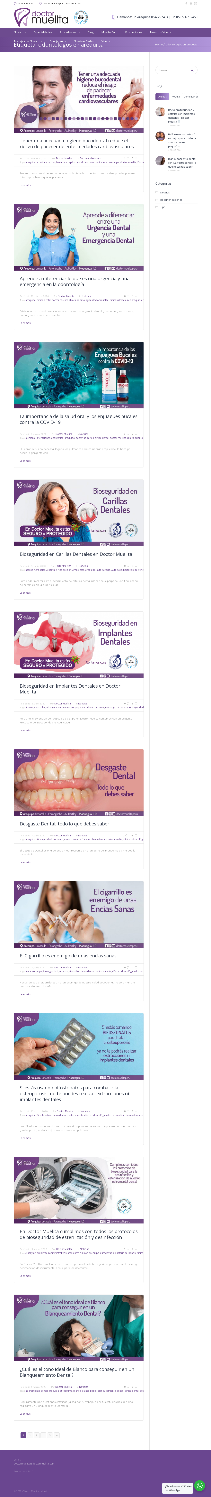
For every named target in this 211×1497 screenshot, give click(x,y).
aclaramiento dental (36, 1390)
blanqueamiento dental (111, 1390)
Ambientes (78, 570)
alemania (30, 438)
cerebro (63, 971)
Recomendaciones (90, 158)
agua (28, 971)
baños (132, 1253)
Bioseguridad (136, 707)
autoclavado (103, 570)
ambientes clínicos (77, 1253)
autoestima (66, 1390)
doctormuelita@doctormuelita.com (62, 3)
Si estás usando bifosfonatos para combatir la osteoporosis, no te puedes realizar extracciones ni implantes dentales (74, 1093)
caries (90, 438)
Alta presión (64, 570)
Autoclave (116, 570)
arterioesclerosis (46, 162)
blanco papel (89, 1390)
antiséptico (57, 438)
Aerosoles (39, 570)
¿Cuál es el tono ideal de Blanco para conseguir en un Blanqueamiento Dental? (77, 1372)
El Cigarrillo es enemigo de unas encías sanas (68, 955)
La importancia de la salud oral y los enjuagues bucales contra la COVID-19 (78, 419)
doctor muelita (128, 162)
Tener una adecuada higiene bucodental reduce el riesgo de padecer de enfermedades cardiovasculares (77, 143)
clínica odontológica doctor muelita (89, 300)
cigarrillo (74, 971)
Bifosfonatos (44, 1115)
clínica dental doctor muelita (52, 300)
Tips (162, 207)
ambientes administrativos (51, 1253)
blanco (77, 1390)
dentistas (89, 162)
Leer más (25, 185)
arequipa (30, 162)
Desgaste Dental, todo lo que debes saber (64, 823)
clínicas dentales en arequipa (126, 300)
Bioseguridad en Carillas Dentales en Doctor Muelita (76, 554)
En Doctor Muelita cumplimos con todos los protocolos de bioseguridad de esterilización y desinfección (79, 1234)
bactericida (141, 570)
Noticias (86, 296)
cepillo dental (75, 162)
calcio (67, 839)
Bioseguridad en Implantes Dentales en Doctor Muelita (70, 689)
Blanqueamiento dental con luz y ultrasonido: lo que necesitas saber (182, 162)
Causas (86, 839)
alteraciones (43, 438)
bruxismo (58, 839)
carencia (76, 839)
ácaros (29, 570)
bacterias (61, 162)
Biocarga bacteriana (116, 707)
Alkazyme (51, 570)
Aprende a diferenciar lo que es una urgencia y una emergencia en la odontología (75, 281)
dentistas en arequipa (107, 162)
